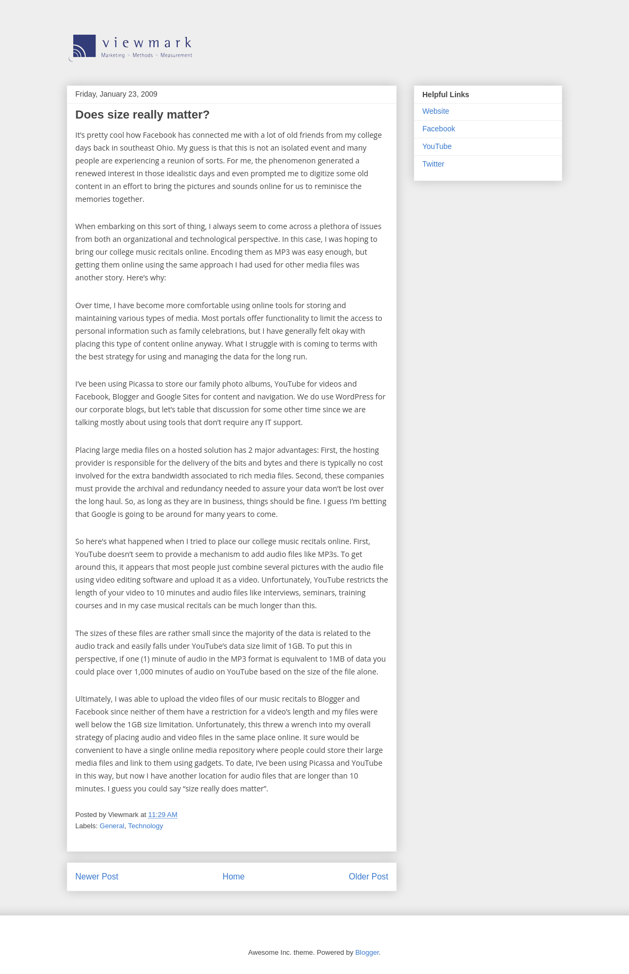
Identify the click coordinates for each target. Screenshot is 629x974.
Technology (145, 826)
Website (435, 111)
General (112, 826)
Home (234, 876)
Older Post (368, 876)
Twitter (433, 164)
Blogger (367, 952)
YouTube (437, 146)
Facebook (438, 128)
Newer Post (97, 876)
